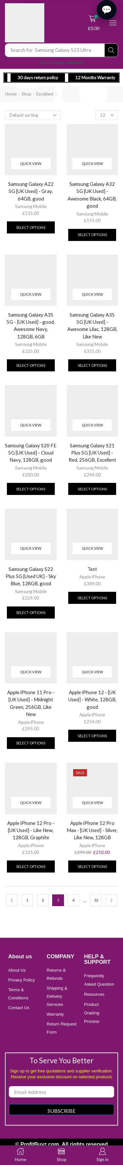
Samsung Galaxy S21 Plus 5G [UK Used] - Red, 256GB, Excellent (92, 452)
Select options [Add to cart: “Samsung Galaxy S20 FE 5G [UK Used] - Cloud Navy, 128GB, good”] (30, 489)
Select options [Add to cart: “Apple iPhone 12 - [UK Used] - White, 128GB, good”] (92, 736)
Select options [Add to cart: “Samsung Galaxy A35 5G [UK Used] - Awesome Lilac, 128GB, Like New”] (92, 365)
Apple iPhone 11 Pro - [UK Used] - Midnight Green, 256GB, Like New (30, 703)
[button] (94, 23)
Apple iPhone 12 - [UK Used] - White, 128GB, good (92, 699)
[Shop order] (33, 115)
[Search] (111, 50)
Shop (26, 94)
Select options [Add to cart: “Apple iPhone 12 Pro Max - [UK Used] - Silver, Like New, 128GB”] (92, 866)
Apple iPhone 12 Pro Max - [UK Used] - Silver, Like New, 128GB (92, 830)
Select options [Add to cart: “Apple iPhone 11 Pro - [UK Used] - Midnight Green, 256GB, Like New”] (30, 743)
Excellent (44, 94)
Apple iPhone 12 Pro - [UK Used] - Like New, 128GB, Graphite (30, 830)
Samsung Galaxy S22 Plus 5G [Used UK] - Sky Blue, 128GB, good (31, 576)
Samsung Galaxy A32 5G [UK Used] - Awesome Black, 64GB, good (92, 195)
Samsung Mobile (31, 206)
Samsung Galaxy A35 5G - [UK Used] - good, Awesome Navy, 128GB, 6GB (31, 325)
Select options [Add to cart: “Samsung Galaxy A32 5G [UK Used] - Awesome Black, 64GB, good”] (92, 234)
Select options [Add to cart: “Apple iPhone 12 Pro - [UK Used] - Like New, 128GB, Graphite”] (30, 866)
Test (92, 569)
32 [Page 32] (96, 900)
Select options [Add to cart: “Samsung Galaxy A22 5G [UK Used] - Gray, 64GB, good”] (30, 227)
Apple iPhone (92, 576)
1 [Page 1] (27, 900)
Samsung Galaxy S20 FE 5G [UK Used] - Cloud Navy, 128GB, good (30, 452)
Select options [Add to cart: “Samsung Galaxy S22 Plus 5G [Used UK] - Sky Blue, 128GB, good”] (30, 612)
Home (11, 94)
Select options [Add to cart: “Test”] (92, 598)
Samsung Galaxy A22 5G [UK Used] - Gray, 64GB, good (30, 191)
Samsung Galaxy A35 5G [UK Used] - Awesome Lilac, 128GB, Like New (92, 325)
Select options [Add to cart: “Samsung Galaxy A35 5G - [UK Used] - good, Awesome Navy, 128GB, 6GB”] (30, 365)
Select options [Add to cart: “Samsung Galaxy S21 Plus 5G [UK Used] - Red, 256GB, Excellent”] (92, 489)
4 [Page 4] (73, 900)
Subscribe (61, 1111)
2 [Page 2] (43, 900)
